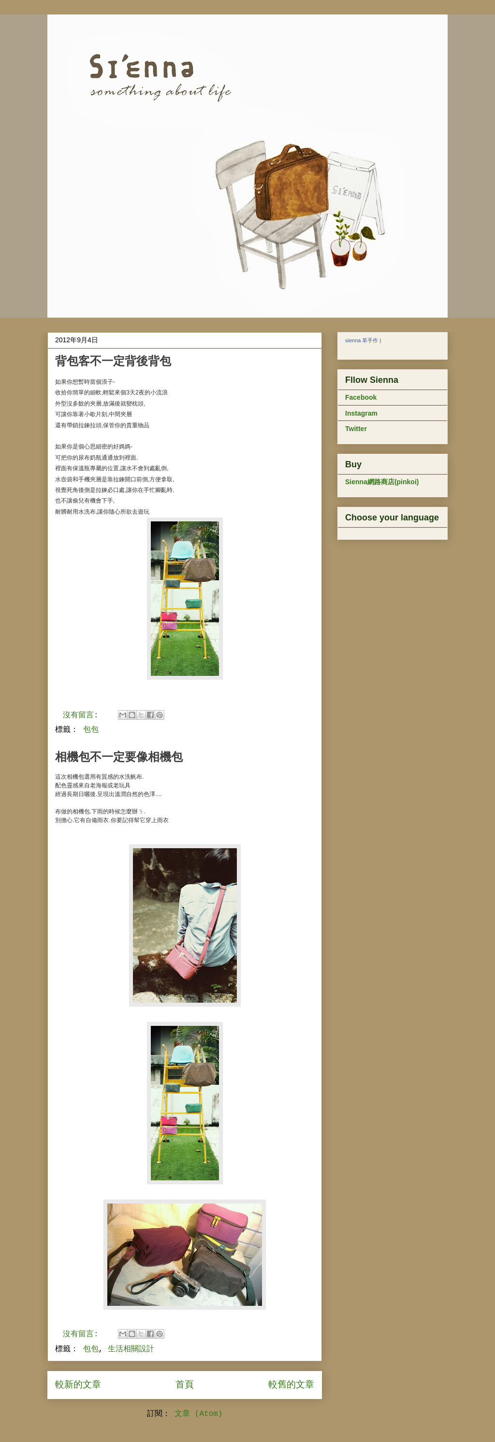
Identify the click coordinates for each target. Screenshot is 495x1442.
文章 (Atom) (198, 1414)
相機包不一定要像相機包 (119, 757)
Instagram (361, 413)
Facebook (361, 397)
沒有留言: (83, 715)
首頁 (184, 1385)
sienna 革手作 (361, 340)
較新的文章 (78, 1385)
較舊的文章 (291, 1385)
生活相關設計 (131, 1349)
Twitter (356, 429)
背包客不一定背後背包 (113, 361)
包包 (91, 730)
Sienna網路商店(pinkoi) (382, 482)
